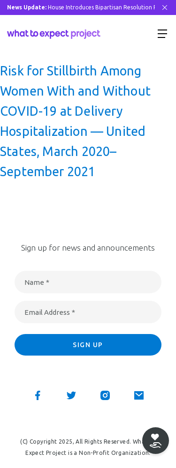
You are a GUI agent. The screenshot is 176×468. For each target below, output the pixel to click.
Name (36, 282)
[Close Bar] (164, 7)
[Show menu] (162, 33)
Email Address (49, 312)
